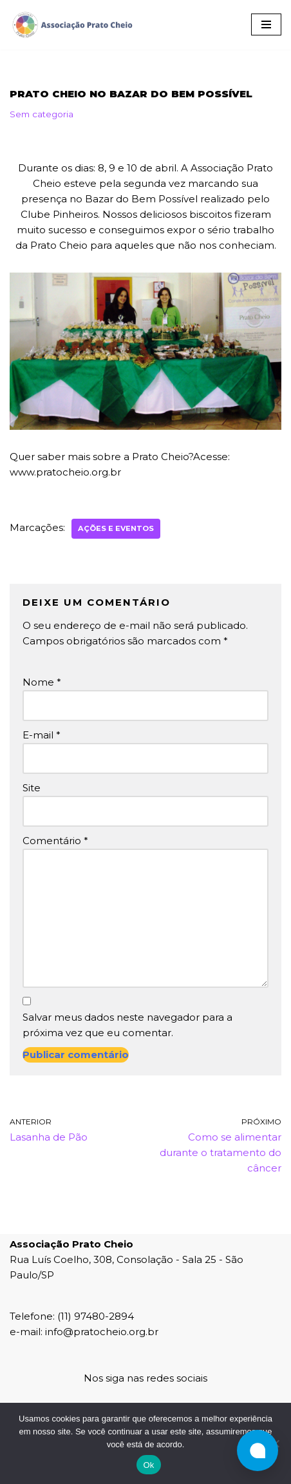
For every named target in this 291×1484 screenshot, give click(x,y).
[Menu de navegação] (266, 24)
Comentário (55, 840)
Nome (42, 682)
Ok (148, 1465)
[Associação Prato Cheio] (72, 25)
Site (32, 788)
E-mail (42, 735)
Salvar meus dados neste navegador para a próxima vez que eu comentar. (127, 1025)
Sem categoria (41, 114)
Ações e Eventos (116, 528)
